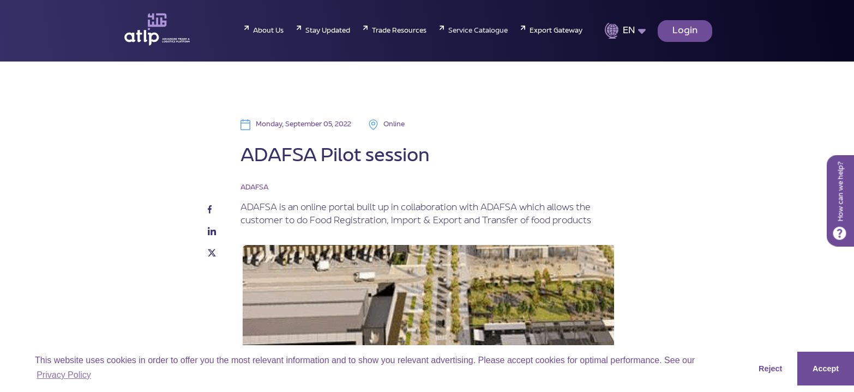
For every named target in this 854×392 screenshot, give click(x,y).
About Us (268, 31)
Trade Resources (399, 31)
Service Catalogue (478, 31)
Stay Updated (327, 31)
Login (684, 31)
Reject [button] (770, 368)
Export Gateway (556, 31)
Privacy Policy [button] (64, 374)
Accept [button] (826, 368)
